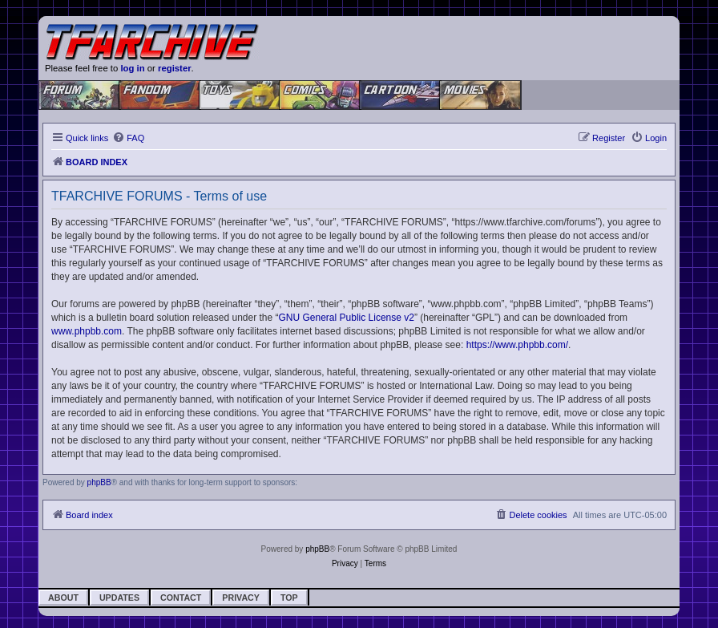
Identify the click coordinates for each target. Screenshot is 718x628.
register (175, 68)
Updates (119, 597)
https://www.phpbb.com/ (517, 344)
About (63, 597)
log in (132, 68)
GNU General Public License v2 (346, 317)
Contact (180, 597)
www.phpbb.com (86, 331)
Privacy (241, 597)
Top (289, 597)
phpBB (99, 482)
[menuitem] (128, 138)
